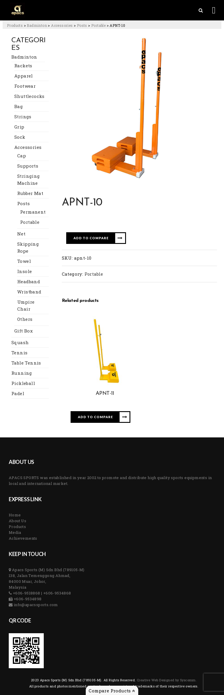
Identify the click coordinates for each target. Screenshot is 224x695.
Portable (29, 222)
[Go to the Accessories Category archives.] (62, 25)
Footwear (25, 86)
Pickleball (23, 383)
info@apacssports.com (35, 604)
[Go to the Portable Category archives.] (98, 25)
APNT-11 (105, 393)
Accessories (27, 147)
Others (24, 319)
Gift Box (23, 331)
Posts (23, 203)
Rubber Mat (30, 193)
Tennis (19, 353)
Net (21, 234)
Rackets (23, 65)
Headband (28, 281)
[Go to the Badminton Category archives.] (37, 25)
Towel (24, 261)
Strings (23, 116)
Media (15, 532)
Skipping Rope (28, 247)
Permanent (33, 212)
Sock (19, 137)
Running (21, 373)
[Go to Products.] (15, 25)
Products (17, 526)
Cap (21, 156)
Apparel (23, 76)
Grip (19, 127)
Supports (27, 166)
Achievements (23, 538)
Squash (20, 342)
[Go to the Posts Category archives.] (82, 25)
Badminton (24, 57)
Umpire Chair (25, 305)
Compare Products (112, 691)
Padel (17, 393)
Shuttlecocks (29, 96)
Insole (24, 271)
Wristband (29, 292)
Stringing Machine (28, 179)
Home (15, 515)
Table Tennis (26, 363)
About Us (17, 520)
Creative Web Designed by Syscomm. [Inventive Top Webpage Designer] (166, 680)
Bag (18, 106)
